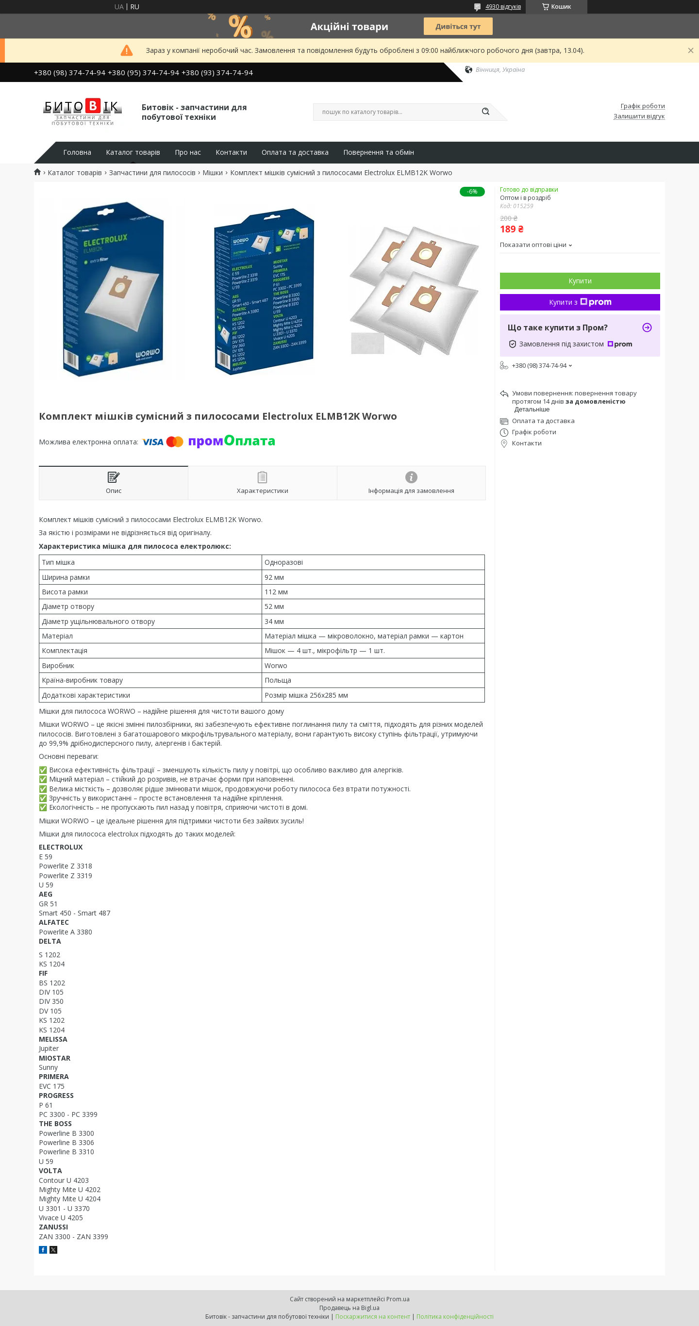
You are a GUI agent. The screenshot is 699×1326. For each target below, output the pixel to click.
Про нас (188, 152)
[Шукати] (485, 112)
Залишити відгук (639, 116)
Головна (77, 152)
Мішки (212, 172)
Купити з (580, 302)
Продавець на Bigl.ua (349, 1308)
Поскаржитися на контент (372, 1316)
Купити (580, 280)
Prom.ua (398, 1299)
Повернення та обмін (378, 152)
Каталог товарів (133, 152)
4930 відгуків (503, 6)
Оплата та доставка (295, 152)
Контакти (231, 152)
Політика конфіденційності (455, 1316)
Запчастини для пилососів (152, 172)
